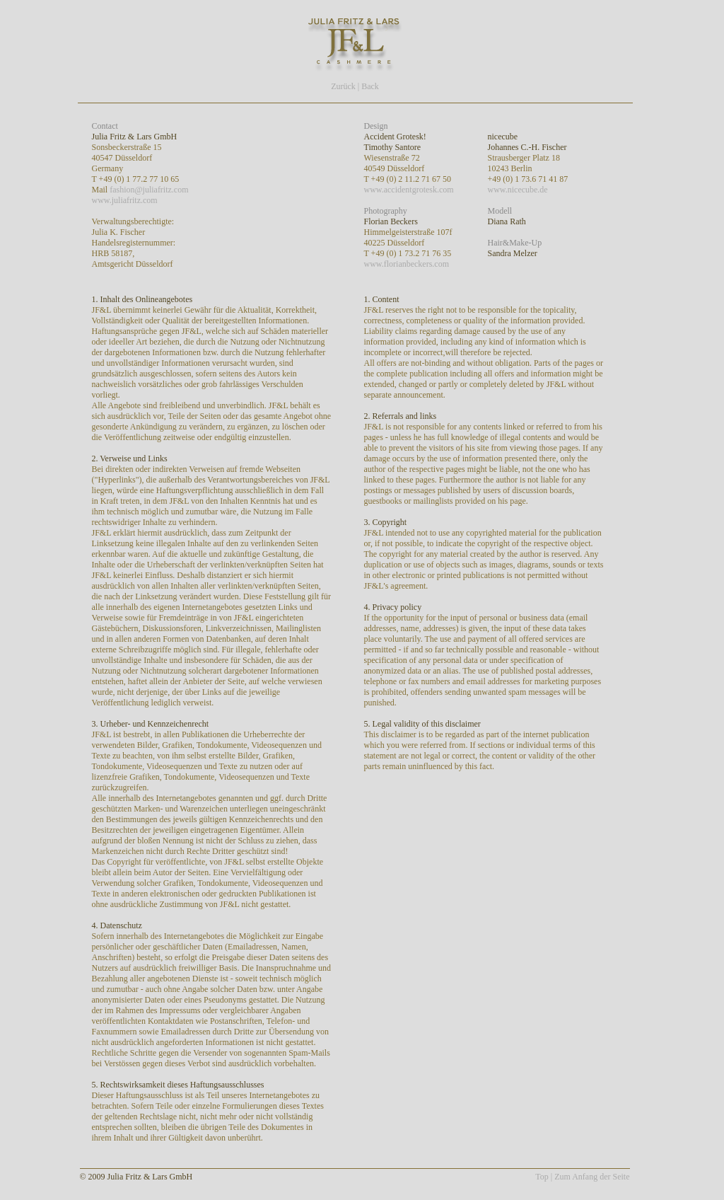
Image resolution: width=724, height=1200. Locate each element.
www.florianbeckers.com (407, 264)
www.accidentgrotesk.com (409, 190)
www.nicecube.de (518, 190)
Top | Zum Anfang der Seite (582, 1177)
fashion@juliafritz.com (149, 190)
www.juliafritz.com (125, 200)
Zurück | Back (355, 86)
